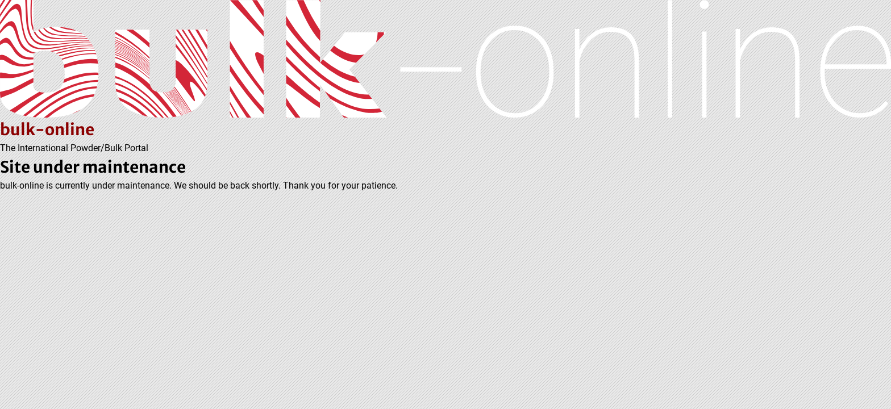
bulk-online (47, 129)
